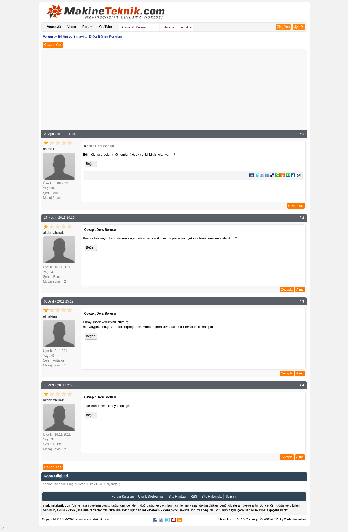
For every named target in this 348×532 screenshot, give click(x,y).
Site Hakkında (212, 496)
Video (71, 27)
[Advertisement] (174, 91)
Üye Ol (299, 27)
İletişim (231, 496)
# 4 (302, 385)
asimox (48, 149)
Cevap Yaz (52, 45)
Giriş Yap (283, 27)
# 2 (302, 218)
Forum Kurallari (123, 496)
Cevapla (287, 289)
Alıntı (299, 289)
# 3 (302, 301)
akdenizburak (53, 233)
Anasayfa (54, 27)
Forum (87, 27)
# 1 (302, 134)
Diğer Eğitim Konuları (105, 36)
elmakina (50, 316)
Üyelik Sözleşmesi (151, 496)
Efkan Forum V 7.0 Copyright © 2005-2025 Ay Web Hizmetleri (262, 519)
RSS (194, 496)
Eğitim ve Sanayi (71, 36)
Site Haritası (177, 496)
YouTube (105, 27)
